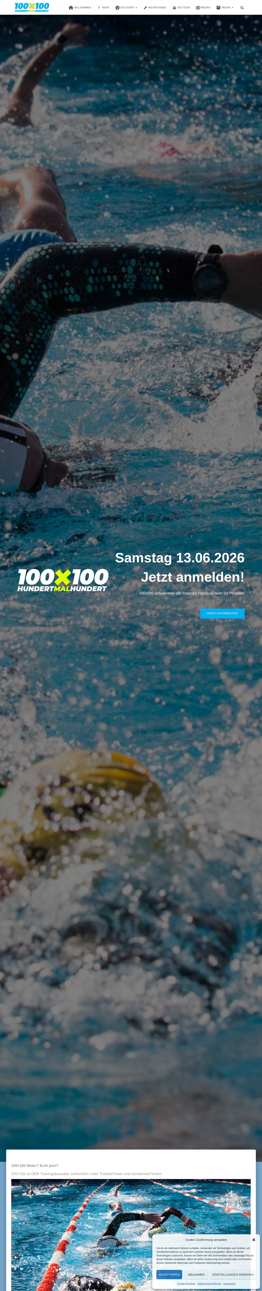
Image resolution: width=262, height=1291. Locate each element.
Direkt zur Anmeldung (222, 613)
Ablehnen (196, 1274)
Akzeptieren (169, 1274)
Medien (203, 8)
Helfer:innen (154, 8)
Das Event (126, 8)
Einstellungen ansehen (233, 1274)
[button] (254, 1240)
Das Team (181, 8)
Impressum (229, 1283)
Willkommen (80, 8)
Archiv (224, 8)
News (103, 8)
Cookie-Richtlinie (186, 1283)
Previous (16, 1258)
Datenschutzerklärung (209, 1283)
